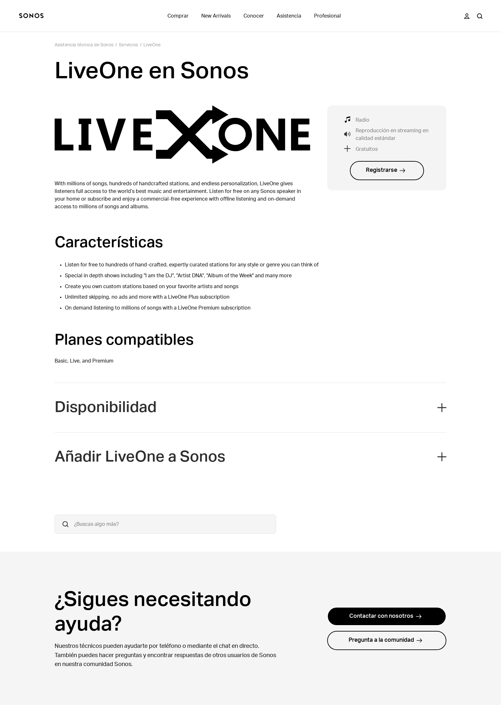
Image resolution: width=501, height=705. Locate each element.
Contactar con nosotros (385, 616)
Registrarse (385, 170)
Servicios (128, 45)
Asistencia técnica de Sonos (84, 45)
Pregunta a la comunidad (385, 640)
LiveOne (152, 45)
